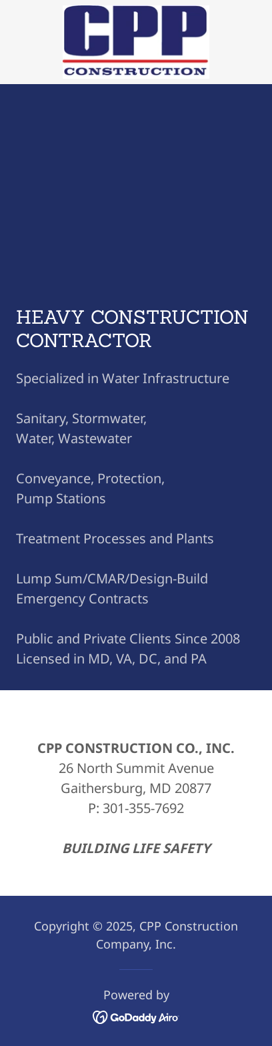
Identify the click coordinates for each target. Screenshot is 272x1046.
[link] (136, 42)
